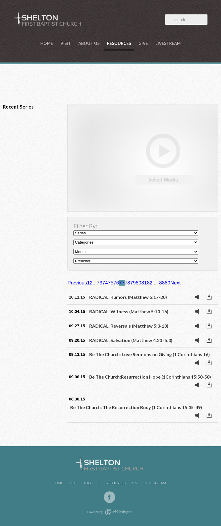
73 (99, 283)
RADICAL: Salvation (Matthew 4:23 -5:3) (130, 340)
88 (162, 283)
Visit (65, 43)
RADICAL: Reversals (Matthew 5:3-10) (128, 325)
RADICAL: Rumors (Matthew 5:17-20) (128, 297)
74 (105, 283)
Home (46, 43)
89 (167, 283)
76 (116, 283)
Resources (119, 43)
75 (110, 283)
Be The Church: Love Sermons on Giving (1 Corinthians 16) (149, 354)
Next (175, 283)
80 (138, 283)
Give (143, 43)
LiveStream (168, 43)
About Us (89, 43)
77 (122, 283)
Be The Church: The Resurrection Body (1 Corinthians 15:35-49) (136, 407)
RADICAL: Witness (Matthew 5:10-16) (128, 311)
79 (133, 283)
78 (127, 283)
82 (149, 283)
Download (211, 297)
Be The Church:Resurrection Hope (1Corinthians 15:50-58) (150, 376)
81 (144, 283)
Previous (77, 283)
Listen (199, 297)
